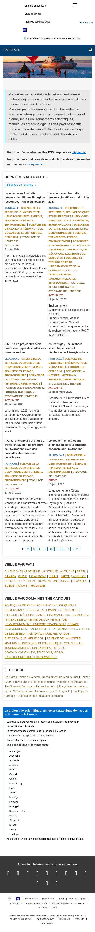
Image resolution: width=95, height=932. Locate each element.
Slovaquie (12, 358)
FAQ (61, 899)
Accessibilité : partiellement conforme (28, 904)
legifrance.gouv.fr (45, 919)
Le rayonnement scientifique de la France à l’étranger (36, 731)
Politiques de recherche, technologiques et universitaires (68, 212)
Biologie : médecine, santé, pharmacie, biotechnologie (68, 220)
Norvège (79, 576)
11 (77, 549)
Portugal (55, 358)
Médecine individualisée (72, 681)
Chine (22, 576)
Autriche (11, 463)
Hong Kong (38, 576)
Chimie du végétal (28, 676)
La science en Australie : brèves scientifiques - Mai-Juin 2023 (68, 197)
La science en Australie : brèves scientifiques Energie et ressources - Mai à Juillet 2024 (25, 197)
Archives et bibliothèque (37, 21)
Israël (53, 576)
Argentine (32, 571)
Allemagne (56, 455)
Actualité (12, 245)
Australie (12, 208)
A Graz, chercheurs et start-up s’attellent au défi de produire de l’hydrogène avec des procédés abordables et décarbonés (24, 449)
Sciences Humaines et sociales (54, 610)
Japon (65, 576)
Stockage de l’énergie (19, 184)
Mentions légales (77, 899)
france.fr (79, 919)
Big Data (10, 676)
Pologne (11, 581)
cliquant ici (79, 152)
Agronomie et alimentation (52, 629)
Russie (65, 581)
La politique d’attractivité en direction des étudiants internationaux (43, 721)
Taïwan (21, 585)
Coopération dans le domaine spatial (27, 740)
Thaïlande (37, 585)
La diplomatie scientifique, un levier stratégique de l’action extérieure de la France (46, 712)
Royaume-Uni (48, 581)
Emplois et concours (35, 5)
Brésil (81, 571)
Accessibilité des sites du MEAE (68, 904)
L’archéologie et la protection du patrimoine (30, 735)
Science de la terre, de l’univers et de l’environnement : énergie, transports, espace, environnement (24, 216)
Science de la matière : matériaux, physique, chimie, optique (24, 379)
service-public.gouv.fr (20, 919)
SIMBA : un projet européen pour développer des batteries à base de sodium (26, 348)
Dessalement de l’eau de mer (60, 676)
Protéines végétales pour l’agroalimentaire (31, 686)
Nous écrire (48, 899)
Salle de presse (33, 13)
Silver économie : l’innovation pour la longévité (41, 691)
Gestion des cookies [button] (47, 908)
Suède (9, 585)
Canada (10, 576)
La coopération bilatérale (20, 726)
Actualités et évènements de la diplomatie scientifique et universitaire (45, 838)
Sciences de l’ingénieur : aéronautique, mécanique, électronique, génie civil (47, 634)
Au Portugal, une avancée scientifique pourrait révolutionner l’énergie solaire (68, 348)
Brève (52, 480)
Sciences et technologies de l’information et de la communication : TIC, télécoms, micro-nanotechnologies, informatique (65, 270)
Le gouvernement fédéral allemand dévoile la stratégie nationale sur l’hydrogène (67, 444)
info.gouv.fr (64, 919)
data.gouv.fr (47, 923)
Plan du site (31, 899)
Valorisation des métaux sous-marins (40, 695)
